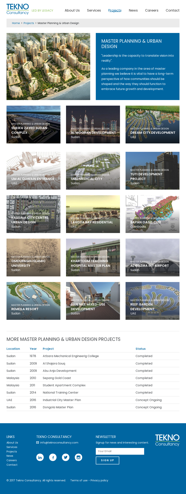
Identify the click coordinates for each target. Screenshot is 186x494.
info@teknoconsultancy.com (59, 442)
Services (94, 11)
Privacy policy (99, 480)
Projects (115, 11)
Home (16, 23)
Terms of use (79, 480)
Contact (172, 11)
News (133, 11)
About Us (72, 11)
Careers (151, 11)
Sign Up (108, 461)
